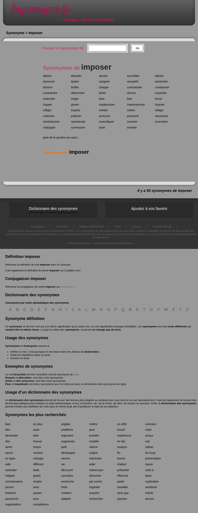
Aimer (9, 380)
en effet (122, 424)
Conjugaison (38, 226)
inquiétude (21, 384)
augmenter (68, 441)
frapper (47, 104)
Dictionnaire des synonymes (53, 210)
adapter (66, 498)
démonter (95, 475)
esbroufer (49, 98)
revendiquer (106, 121)
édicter (159, 75)
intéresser (95, 458)
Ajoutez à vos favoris (149, 208)
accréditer (133, 75)
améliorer (151, 487)
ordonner (48, 116)
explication (152, 481)
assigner (104, 81)
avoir (36, 429)
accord (149, 498)
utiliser (149, 447)
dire (7, 441)
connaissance (14, 481)
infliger (47, 110)
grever (75, 104)
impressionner (136, 104)
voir (147, 441)
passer (37, 493)
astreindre (161, 81)
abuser (103, 75)
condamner (162, 87)
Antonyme (62, 226)
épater (75, 81)
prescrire (104, 116)
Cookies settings (161, 226)
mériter (103, 110)
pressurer (133, 116)
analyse (122, 447)
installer (94, 441)
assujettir (132, 81)
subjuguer (49, 127)
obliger (159, 110)
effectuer (122, 475)
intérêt (149, 493)
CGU (118, 226)
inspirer (75, 110)
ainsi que (123, 493)
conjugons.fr (68, 286)
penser (9, 487)
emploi (37, 481)
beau (148, 475)
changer (38, 458)
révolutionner (51, 121)
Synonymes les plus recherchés (35, 414)
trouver (37, 441)
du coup (150, 452)
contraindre (50, 93)
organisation (13, 504)
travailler (122, 487)
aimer (8, 447)
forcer (158, 98)
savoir (9, 452)
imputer (160, 104)
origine (93, 452)
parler (121, 481)
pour (92, 429)
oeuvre (65, 458)
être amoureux (25, 380)
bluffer (75, 87)
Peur (8, 384)
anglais (65, 424)
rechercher (96, 498)
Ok (137, 48)
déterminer (78, 93)
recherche (67, 481)
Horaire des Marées (79, 243)
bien (36, 435)
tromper (132, 127)
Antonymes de (66, 153)
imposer (45, 264)
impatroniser (107, 104)
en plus (37, 424)
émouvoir (49, 81)
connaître (67, 475)
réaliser (122, 464)
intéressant (96, 470)
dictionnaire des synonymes (26, 400)
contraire (150, 424)
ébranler (76, 75)
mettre (131, 110)
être (7, 429)
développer (68, 452)
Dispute (10, 377)
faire (102, 98)
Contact (136, 226)
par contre (95, 481)
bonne (121, 458)
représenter (78, 121)
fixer (129, 98)
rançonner (161, 116)
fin (118, 452)
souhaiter (11, 470)
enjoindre (161, 93)
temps (37, 447)
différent (38, 464)
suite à (149, 470)
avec (36, 487)
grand (37, 475)
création (66, 493)
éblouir (47, 75)
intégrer (10, 475)
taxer (102, 127)
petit (64, 447)
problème (67, 429)
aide (8, 464)
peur (36, 498)
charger (104, 87)
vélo (76, 374)
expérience (124, 435)
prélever (76, 116)
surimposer (78, 127)
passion (122, 498)
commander (134, 87)
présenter (123, 470)
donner (131, 93)
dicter (102, 93)
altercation (25, 377)
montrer (38, 452)
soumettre (161, 121)
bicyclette (20, 374)
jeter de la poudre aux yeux (60, 137)
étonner (48, 87)
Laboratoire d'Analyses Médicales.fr (113, 243)
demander (11, 435)
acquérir (94, 493)
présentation (153, 458)
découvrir (67, 470)
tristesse (10, 493)
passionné (11, 498)
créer (148, 429)
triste (64, 487)
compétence (41, 504)
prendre (94, 435)
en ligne (10, 458)
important (67, 435)
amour (149, 435)
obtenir (93, 447)
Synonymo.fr (44, 11)
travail (121, 429)
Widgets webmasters (92, 226)
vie (63, 464)
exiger (75, 98)
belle (36, 470)
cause (149, 464)
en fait (121, 441)
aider (92, 464)
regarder (94, 487)
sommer (132, 121)
